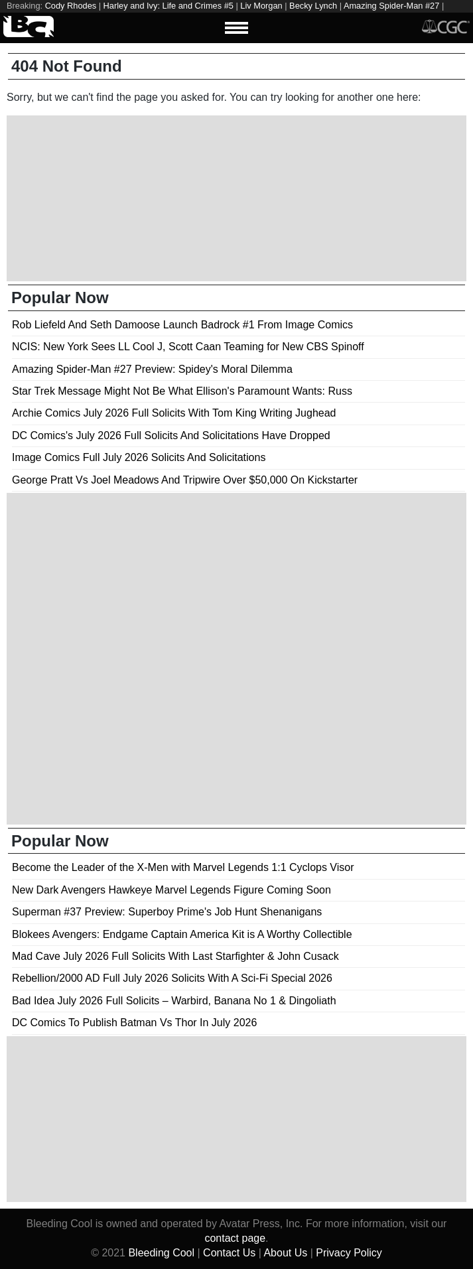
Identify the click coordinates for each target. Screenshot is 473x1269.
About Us (285, 1252)
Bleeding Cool (161, 1252)
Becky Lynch (313, 6)
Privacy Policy (349, 1252)
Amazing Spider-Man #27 (391, 6)
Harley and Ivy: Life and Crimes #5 (168, 6)
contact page (234, 1238)
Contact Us (229, 1252)
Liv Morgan (261, 6)
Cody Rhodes (71, 6)
